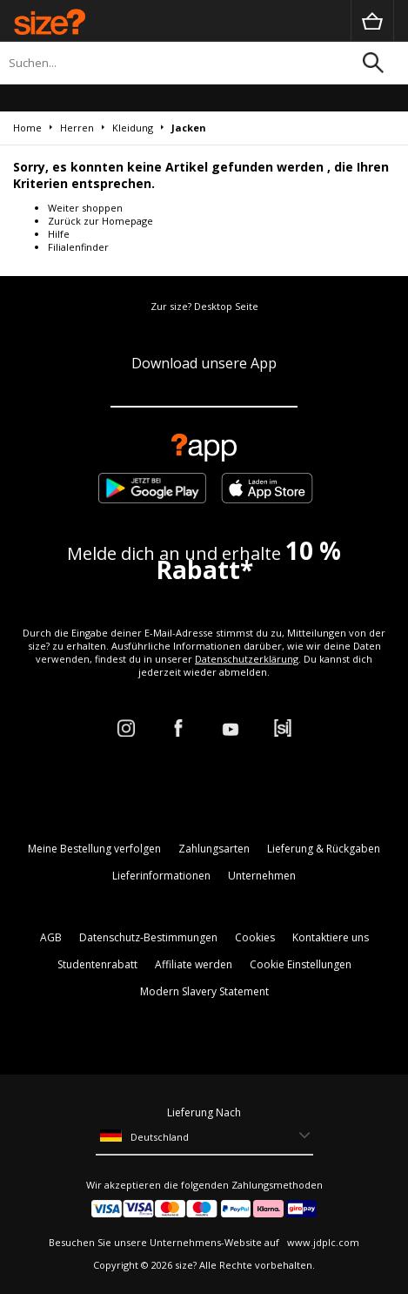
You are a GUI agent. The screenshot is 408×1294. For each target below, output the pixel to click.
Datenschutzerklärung (246, 658)
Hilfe (59, 233)
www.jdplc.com (321, 1242)
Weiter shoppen (85, 207)
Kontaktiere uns (330, 937)
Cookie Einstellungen (300, 964)
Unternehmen (262, 875)
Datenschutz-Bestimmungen (148, 937)
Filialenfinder (78, 246)
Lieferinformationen (161, 875)
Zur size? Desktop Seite (204, 306)
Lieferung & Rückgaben (323, 848)
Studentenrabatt (97, 964)
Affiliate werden (193, 964)
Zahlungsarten (214, 848)
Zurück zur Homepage (100, 220)
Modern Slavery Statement (204, 991)
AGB (51, 937)
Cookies (255, 937)
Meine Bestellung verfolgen (94, 848)
